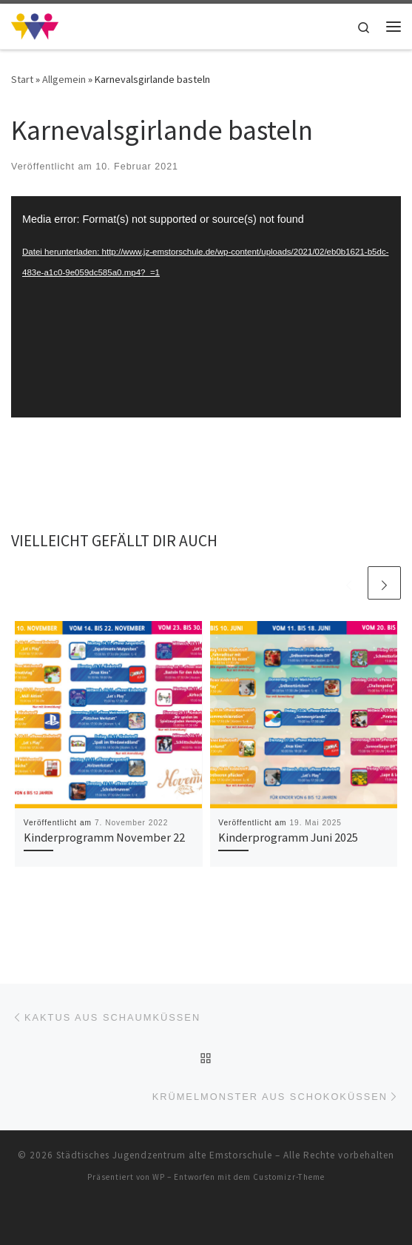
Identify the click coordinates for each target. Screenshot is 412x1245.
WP (158, 1177)
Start (22, 79)
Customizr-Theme (289, 1177)
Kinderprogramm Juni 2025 (288, 837)
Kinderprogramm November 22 (104, 837)
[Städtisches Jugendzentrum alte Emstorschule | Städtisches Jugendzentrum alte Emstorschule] (34, 24)
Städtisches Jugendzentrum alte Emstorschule (164, 1155)
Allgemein (64, 79)
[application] (206, 306)
